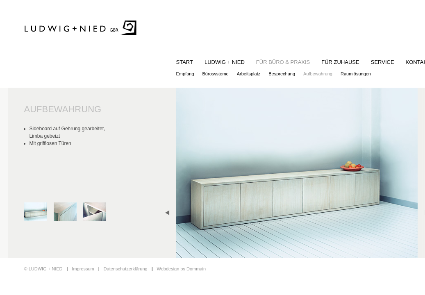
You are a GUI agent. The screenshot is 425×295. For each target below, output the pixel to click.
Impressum (83, 268)
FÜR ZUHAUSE (340, 62)
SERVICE (382, 62)
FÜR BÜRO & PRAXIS (283, 62)
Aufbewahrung (317, 73)
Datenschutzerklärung (126, 268)
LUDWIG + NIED (225, 62)
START (184, 62)
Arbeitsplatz (248, 73)
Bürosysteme (215, 73)
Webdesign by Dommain (181, 268)
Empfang (185, 73)
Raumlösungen (356, 73)
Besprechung (281, 73)
